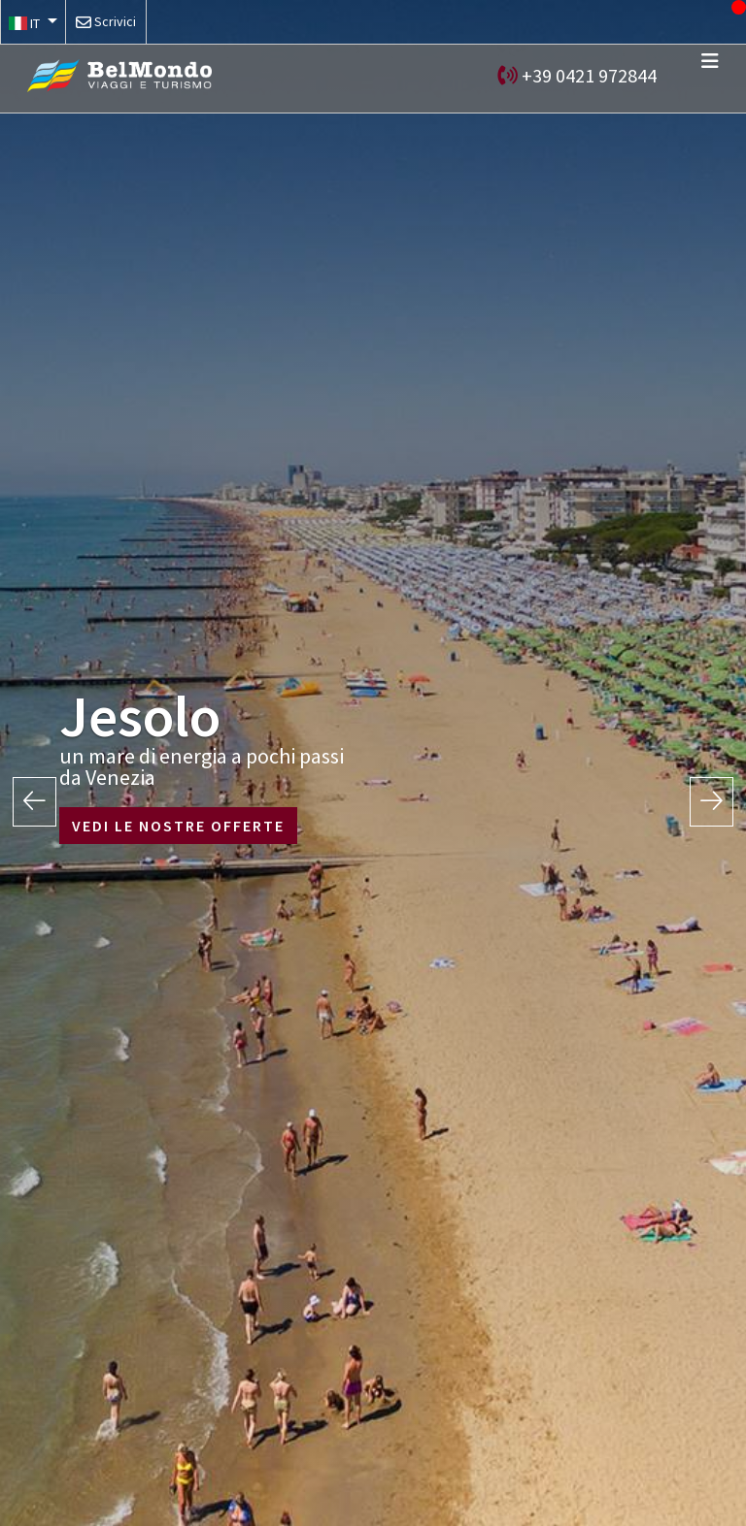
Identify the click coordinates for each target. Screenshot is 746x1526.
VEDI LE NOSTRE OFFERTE (178, 825)
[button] (33, 22)
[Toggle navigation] (710, 61)
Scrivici (115, 21)
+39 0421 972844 (589, 75)
